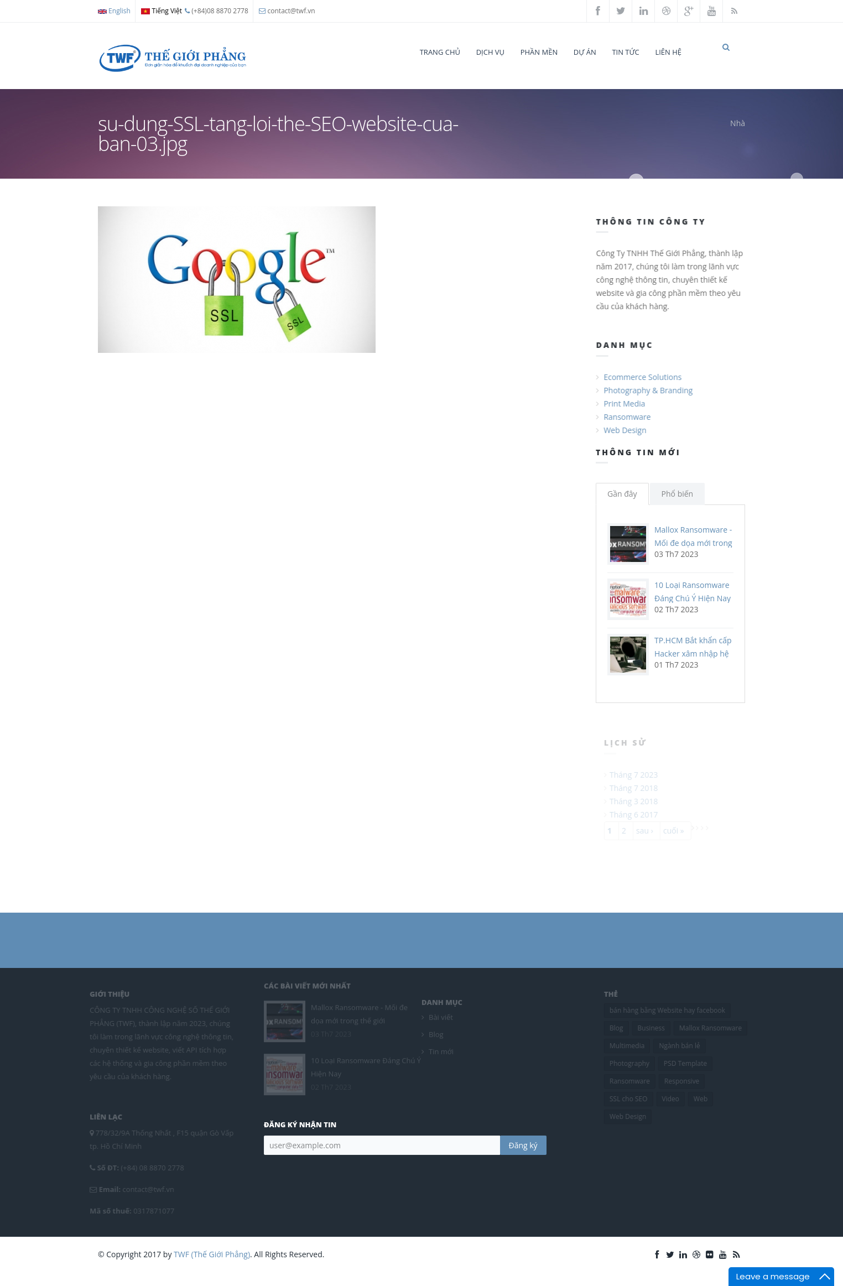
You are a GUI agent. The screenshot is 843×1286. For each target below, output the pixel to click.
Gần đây (622, 503)
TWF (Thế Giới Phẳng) (212, 1264)
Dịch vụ (490, 52)
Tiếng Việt (161, 10)
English (114, 10)
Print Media (625, 413)
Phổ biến (678, 503)
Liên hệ (668, 52)
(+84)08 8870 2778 (216, 10)
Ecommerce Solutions (644, 387)
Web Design (626, 440)
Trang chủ (440, 52)
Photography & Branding (649, 400)
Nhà (737, 133)
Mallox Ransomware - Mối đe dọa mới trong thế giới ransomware (693, 552)
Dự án (585, 52)
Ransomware (628, 426)
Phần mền (539, 52)
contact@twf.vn (291, 10)
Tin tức (625, 52)
